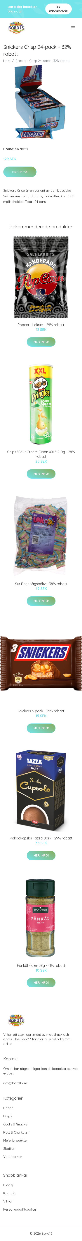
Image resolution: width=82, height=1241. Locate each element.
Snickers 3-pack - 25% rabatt (41, 711)
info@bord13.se (15, 1083)
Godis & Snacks (15, 1124)
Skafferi (9, 1148)
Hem (6, 61)
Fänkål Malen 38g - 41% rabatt (41, 965)
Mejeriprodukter (15, 1140)
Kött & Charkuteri (16, 1132)
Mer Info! (20, 172)
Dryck (7, 1116)
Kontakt (9, 1193)
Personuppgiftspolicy (19, 1209)
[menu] (73, 28)
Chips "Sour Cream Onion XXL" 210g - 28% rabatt (41, 454)
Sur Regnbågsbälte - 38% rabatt (41, 584)
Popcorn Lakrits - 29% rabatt (41, 325)
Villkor (8, 1201)
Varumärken (12, 1157)
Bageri (8, 1108)
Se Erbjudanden (58, 8)
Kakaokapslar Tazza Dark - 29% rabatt (41, 838)
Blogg (8, 1185)
